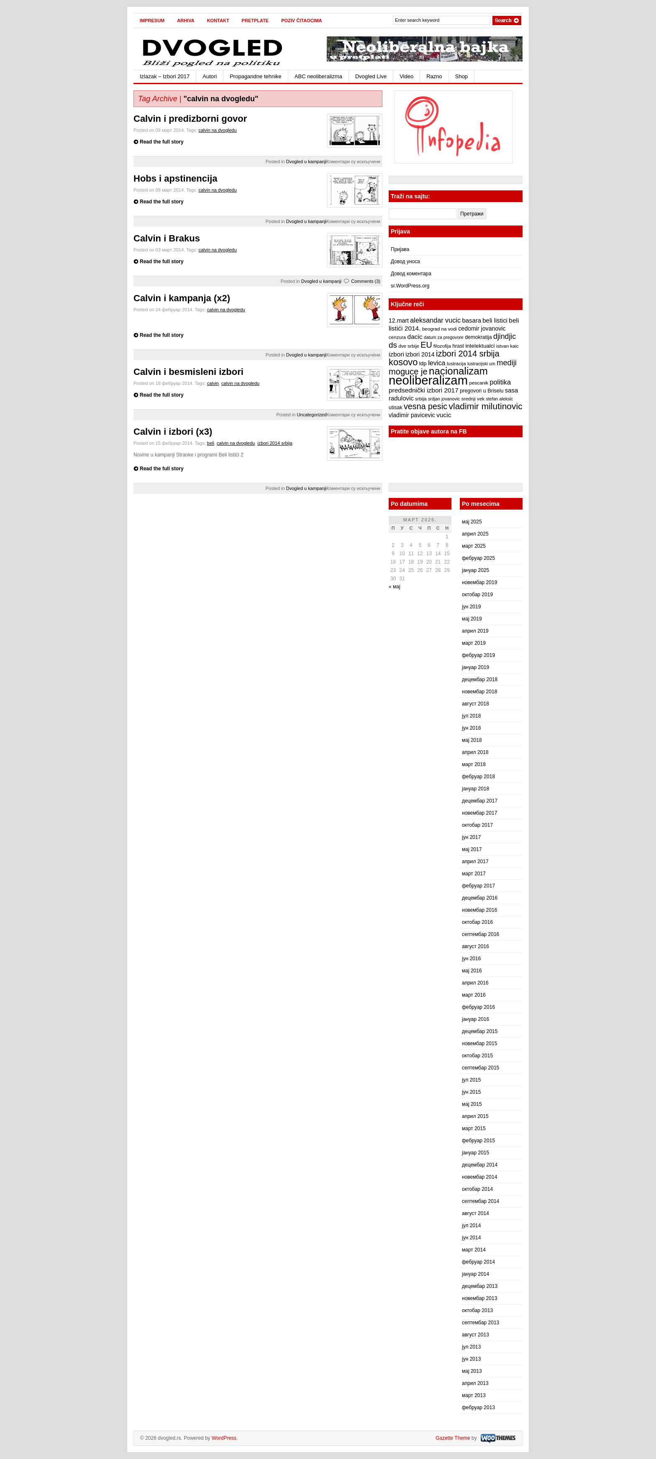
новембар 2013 (479, 1298)
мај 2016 (472, 971)
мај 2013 (472, 1371)
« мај (394, 587)
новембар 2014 (479, 1177)
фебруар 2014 (478, 1262)
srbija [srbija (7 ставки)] (421, 398)
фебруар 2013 (478, 1407)
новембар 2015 (479, 1043)
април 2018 (475, 752)
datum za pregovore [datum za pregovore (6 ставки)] (444, 337)
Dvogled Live (371, 76)
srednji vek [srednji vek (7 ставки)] (472, 398)
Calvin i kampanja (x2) (181, 298)
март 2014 (474, 1250)
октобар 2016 (477, 922)
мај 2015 (472, 1104)
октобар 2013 (477, 1310)
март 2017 (474, 874)
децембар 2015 (479, 1031)
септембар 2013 (480, 1323)
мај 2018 (472, 740)
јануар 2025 (475, 570)
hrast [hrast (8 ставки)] (458, 346)
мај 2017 (472, 849)
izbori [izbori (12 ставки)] (396, 354)
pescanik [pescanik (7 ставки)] (478, 382)
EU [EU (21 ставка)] (426, 344)
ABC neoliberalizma (318, 76)
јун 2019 (471, 607)
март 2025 (474, 546)
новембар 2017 (479, 813)
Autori (209, 76)
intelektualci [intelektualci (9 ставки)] (480, 346)
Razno (434, 76)
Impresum (152, 20)
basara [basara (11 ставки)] (471, 320)
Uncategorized (311, 414)
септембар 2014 (480, 1201)
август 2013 (475, 1335)
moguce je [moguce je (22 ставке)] (408, 371)
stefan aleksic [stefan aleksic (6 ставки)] (499, 398)
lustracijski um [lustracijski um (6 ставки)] (481, 363)
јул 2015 (471, 1080)
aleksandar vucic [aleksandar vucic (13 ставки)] (435, 320)
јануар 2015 (475, 1153)
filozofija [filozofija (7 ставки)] (442, 346)
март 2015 (474, 1128)
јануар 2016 (475, 1019)
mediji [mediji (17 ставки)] (507, 362)
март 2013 (474, 1395)
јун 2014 (471, 1238)
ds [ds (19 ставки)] (393, 345)
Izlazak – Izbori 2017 (165, 76)
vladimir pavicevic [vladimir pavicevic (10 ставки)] (412, 415)
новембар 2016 (479, 910)
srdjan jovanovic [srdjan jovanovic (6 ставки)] (444, 398)
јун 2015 (471, 1092)
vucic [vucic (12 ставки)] (443, 414)
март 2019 (474, 643)
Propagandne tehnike (256, 76)
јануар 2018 (475, 789)
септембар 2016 (480, 934)
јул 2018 (471, 716)
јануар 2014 (475, 1274)
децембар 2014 (479, 1165)
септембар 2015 (480, 1068)
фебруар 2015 (478, 1141)
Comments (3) (365, 281)
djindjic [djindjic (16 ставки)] (504, 336)
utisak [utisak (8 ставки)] (395, 407)
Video (406, 76)
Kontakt (218, 20)
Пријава (400, 249)
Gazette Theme (453, 1438)
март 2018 (474, 764)
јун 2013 (471, 1359)
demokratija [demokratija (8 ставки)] (478, 337)
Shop (461, 76)
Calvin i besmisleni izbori (188, 372)
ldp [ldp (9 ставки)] (423, 363)
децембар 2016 (479, 898)
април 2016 (475, 983)
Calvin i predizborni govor (190, 118)
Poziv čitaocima (301, 20)
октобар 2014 (477, 1189)
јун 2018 (471, 728)
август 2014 (475, 1213)
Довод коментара (411, 274)
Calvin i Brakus (166, 238)
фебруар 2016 (478, 1007)
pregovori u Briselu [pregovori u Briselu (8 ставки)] (481, 391)
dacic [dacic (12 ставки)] (415, 336)
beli (210, 443)
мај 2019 (472, 619)
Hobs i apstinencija (175, 178)
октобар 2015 (477, 1056)
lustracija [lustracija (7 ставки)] (456, 363)
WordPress (224, 1438)
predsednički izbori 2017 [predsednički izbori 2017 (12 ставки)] (424, 390)
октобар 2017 (477, 825)
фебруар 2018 (478, 777)
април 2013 (475, 1383)
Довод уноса (405, 261)
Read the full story (162, 142)
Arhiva (185, 20)
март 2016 (474, 995)
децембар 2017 (479, 801)
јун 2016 (471, 959)
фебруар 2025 (478, 558)
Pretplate (255, 20)
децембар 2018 (479, 679)
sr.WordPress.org (410, 286)
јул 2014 (471, 1225)
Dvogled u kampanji (306, 161)
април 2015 (475, 1116)
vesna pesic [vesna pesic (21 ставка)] (425, 406)
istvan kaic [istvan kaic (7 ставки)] (507, 346)
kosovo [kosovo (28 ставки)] (403, 362)
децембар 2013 (479, 1286)
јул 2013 (471, 1347)
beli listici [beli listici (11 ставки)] (494, 320)
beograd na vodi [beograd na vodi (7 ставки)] (439, 328)
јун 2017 (471, 837)
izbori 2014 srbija (274, 443)
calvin (213, 383)
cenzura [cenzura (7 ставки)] (397, 337)
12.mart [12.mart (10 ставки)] (399, 320)
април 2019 (475, 631)
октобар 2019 (477, 594)
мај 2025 (472, 522)
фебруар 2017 (478, 886)
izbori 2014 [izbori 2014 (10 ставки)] (419, 354)
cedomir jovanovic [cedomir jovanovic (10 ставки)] (481, 328)
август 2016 (475, 946)
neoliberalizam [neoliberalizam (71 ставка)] (428, 380)
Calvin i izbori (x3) (172, 431)
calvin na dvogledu (217, 130)
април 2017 (475, 861)
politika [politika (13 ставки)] (500, 382)
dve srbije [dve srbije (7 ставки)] (408, 346)
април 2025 (475, 534)
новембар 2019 (479, 582)
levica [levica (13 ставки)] (436, 363)
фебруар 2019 (478, 655)
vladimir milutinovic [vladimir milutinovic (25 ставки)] (485, 406)
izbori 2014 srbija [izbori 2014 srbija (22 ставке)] (468, 353)
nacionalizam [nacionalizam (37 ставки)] (458, 371)
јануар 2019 (475, 667)
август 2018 (475, 704)
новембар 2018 (479, 692)
